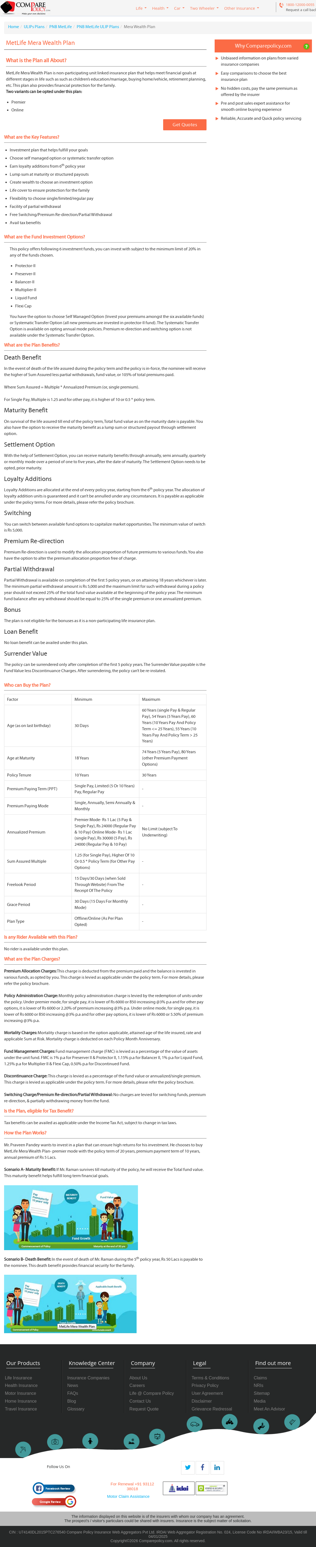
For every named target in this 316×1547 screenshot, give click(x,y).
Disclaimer (202, 1401)
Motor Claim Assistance (128, 1496)
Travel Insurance (21, 1409)
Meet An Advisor (269, 1409)
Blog (71, 1401)
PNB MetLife (60, 26)
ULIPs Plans (34, 26)
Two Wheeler (202, 8)
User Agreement (207, 1393)
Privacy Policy (205, 1385)
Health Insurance (21, 1385)
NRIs (258, 1385)
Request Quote (144, 1409)
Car (177, 8)
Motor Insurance (20, 1393)
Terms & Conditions (210, 1378)
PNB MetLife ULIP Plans (98, 26)
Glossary (75, 1409)
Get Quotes (185, 125)
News (72, 1385)
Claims (260, 1378)
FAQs (72, 1393)
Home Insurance (21, 1401)
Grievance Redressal (212, 1409)
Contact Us (140, 1401)
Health (158, 8)
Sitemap (262, 1393)
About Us (138, 1378)
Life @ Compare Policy (152, 1393)
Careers (137, 1385)
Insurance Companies (88, 1378)
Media (260, 1401)
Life (139, 8)
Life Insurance (18, 1378)
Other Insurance (239, 8)
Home (13, 26)
